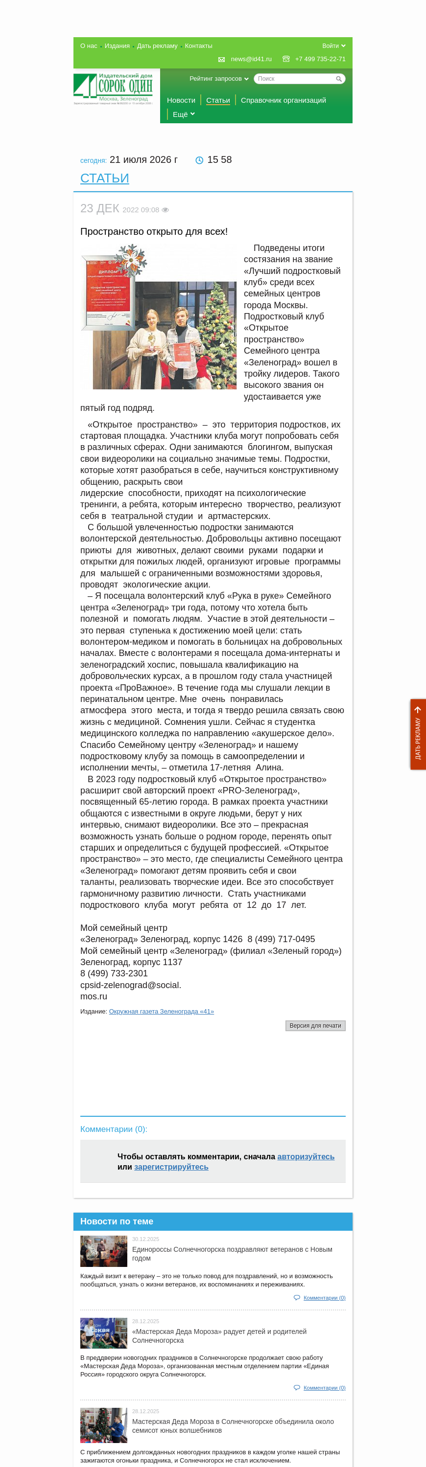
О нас (88, 45)
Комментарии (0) (325, 1298)
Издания (117, 45)
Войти (330, 46)
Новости (181, 100)
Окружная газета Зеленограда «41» (161, 1011)
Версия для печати (315, 1025)
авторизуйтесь (306, 1156)
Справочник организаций (283, 100)
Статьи (218, 100)
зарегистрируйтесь (171, 1167)
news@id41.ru (251, 59)
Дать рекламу (415, 734)
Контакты (199, 45)
